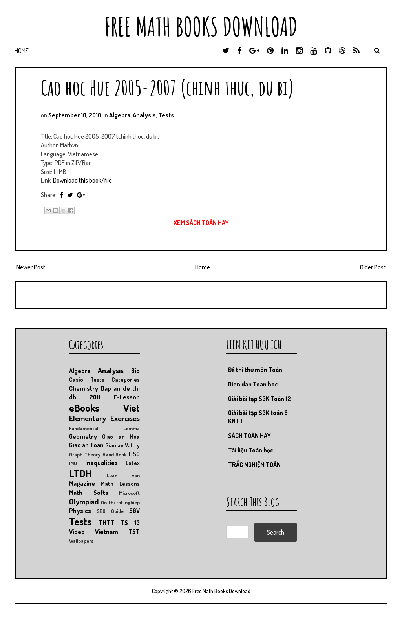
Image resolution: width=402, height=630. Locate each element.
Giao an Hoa (121, 436)
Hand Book (114, 454)
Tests (166, 115)
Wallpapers (81, 541)
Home (22, 51)
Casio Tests (86, 379)
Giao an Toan (86, 445)
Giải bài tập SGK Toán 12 (259, 399)
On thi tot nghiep (120, 502)
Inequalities (101, 463)
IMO (73, 463)
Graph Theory (84, 454)
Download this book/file (82, 180)
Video (77, 532)
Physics (80, 511)
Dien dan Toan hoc (253, 384)
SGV (134, 511)
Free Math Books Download (201, 26)
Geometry (83, 436)
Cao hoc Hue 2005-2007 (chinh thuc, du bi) (167, 87)
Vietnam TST (117, 532)
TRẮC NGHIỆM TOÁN (254, 465)
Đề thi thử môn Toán (255, 370)
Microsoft (129, 493)
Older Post (373, 267)
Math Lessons (120, 483)
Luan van (123, 475)
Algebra (119, 115)
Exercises (125, 418)
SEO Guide (110, 511)
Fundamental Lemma (104, 428)
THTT (106, 523)
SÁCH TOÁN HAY (249, 436)
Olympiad (84, 501)
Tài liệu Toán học (250, 450)
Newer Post (30, 267)
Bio (135, 371)
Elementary (87, 418)
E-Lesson (126, 397)
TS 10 (130, 523)
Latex (133, 462)
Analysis (144, 115)
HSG (134, 454)
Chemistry (83, 388)
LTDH (80, 473)
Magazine (82, 483)
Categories (125, 379)
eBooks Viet (104, 407)
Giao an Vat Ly (122, 445)
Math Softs (88, 492)
